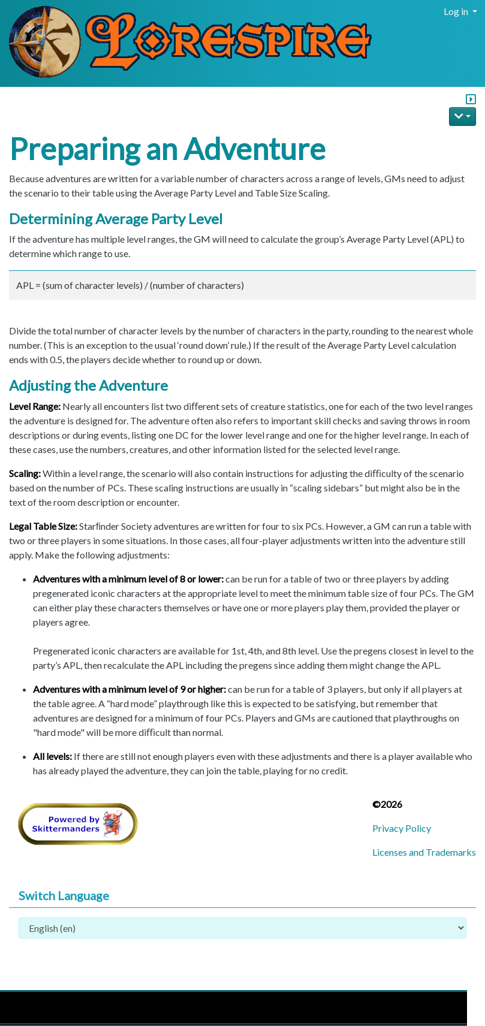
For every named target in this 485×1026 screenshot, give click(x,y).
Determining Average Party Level (115, 218)
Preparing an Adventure (167, 149)
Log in (457, 11)
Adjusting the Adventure (88, 385)
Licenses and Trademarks (424, 852)
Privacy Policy (401, 828)
